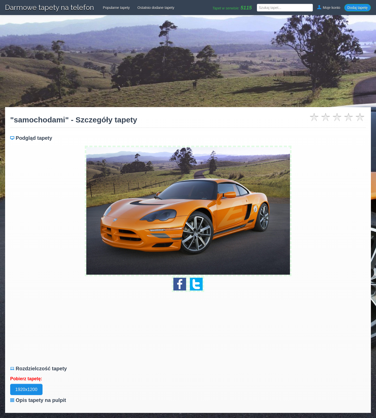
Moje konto (328, 7)
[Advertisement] (188, 61)
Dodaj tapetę (357, 8)
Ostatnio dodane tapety (155, 8)
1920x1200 (26, 389)
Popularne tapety (116, 8)
